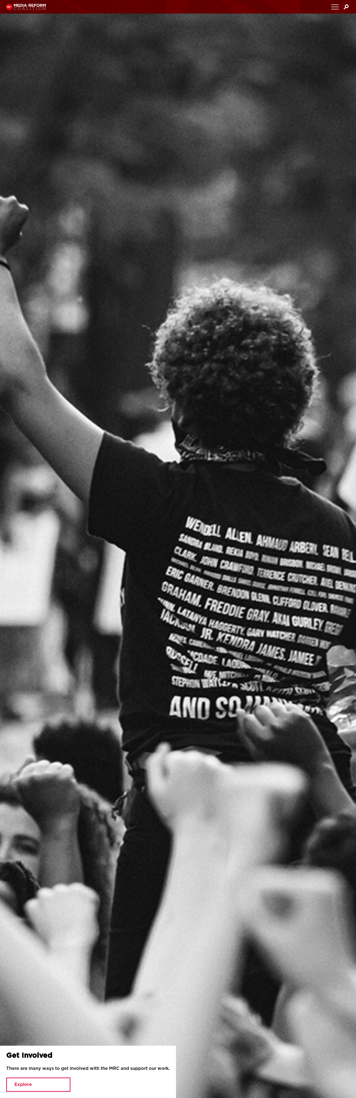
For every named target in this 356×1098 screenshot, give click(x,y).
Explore (23, 1084)
